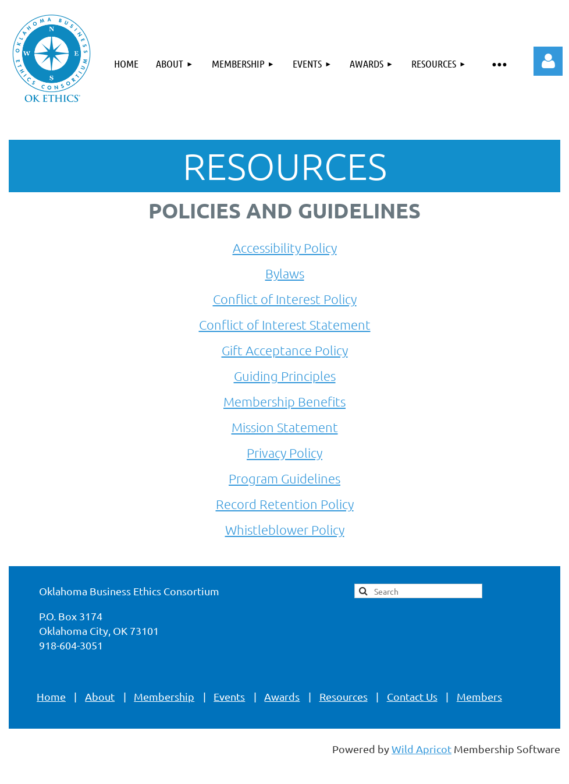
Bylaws (284, 273)
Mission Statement (285, 427)
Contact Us (412, 696)
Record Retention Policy (285, 503)
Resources (343, 696)
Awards (282, 696)
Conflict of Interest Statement (285, 324)
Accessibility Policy (285, 247)
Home (51, 696)
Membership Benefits (284, 401)
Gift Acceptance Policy (285, 350)
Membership (164, 696)
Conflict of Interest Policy (285, 298)
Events (229, 696)
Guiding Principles (285, 375)
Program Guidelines (284, 478)
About (100, 696)
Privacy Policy (284, 452)
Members (479, 696)
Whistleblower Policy (284, 529)
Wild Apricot (421, 749)
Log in (548, 61)
